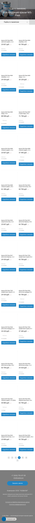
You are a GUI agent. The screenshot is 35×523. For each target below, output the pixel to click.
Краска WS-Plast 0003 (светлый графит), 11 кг (7, 41)
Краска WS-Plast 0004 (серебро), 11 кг (7, 76)
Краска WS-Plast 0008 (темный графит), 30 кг (7, 185)
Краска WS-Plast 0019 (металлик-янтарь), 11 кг (25, 364)
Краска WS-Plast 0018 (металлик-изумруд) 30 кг (25, 291)
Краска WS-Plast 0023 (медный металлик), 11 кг (7, 436)
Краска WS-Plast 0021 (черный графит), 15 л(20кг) (8, 399)
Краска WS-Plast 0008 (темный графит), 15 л (24, 149)
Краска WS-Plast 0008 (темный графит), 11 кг (7, 149)
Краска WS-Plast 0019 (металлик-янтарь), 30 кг (7, 364)
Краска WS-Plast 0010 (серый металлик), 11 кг (7, 221)
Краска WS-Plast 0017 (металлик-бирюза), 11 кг (7, 256)
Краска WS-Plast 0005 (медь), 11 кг (24, 76)
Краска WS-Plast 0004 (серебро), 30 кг (24, 41)
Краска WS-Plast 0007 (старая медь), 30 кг (24, 112)
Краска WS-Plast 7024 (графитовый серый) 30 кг (25, 256)
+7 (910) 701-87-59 (18, 475)
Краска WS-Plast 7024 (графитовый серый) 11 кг (8, 291)
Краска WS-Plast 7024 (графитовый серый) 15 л (25, 327)
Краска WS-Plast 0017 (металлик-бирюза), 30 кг (25, 221)
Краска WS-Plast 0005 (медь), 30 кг (7, 112)
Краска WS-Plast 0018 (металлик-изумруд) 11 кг (7, 327)
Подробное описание (8, 54)
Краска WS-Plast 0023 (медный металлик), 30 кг (25, 399)
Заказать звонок (17, 483)
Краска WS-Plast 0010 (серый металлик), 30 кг (25, 185)
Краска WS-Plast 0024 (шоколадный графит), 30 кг (26, 436)
